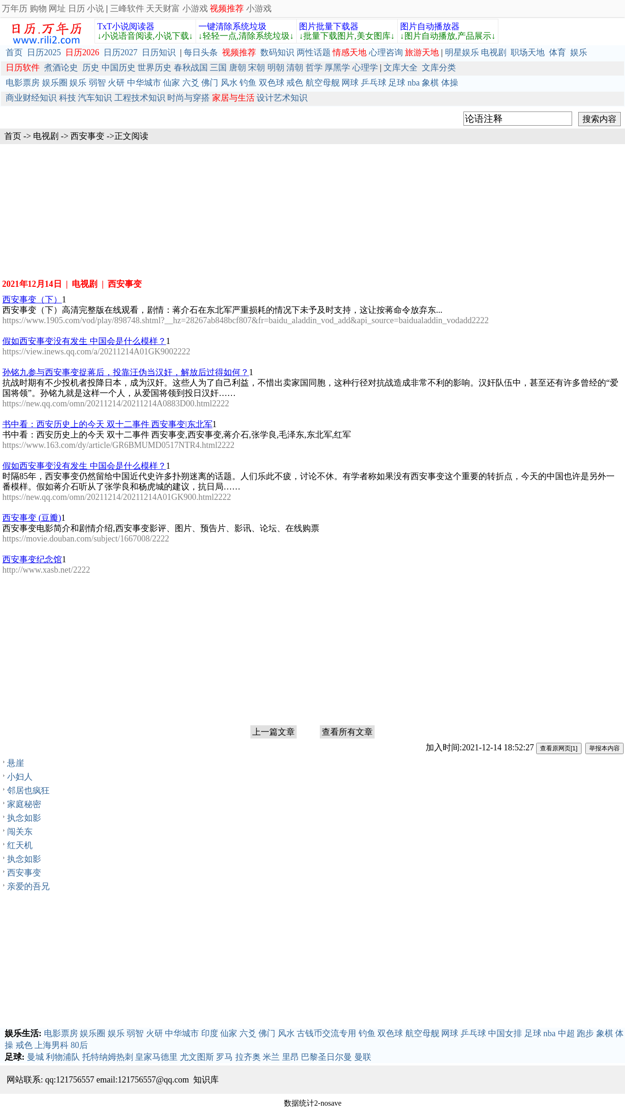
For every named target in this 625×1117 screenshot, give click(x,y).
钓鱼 (248, 82)
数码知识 (277, 52)
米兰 (271, 1057)
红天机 (20, 845)
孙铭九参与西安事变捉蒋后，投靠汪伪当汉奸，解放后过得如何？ (125, 372)
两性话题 (314, 52)
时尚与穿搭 (188, 98)
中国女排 (505, 1033)
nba (414, 82)
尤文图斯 (197, 1057)
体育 (557, 52)
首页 (14, 52)
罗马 (224, 1057)
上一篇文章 (273, 732)
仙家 (171, 82)
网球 (350, 82)
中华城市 (144, 82)
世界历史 (154, 67)
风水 (229, 82)
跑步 (585, 1033)
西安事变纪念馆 (32, 559)
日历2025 (44, 52)
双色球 (271, 82)
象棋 (430, 82)
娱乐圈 (55, 82)
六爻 (190, 82)
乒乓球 (373, 82)
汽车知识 (95, 98)
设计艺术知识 (282, 98)
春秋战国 (191, 67)
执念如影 (24, 818)
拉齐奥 (248, 1057)
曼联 (362, 1057)
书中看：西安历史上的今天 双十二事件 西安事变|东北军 (107, 424)
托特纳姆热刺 (107, 1057)
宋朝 (256, 67)
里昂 (290, 1057)
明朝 (275, 67)
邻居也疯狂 (28, 790)
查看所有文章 (347, 732)
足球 (396, 82)
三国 (218, 67)
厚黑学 (337, 67)
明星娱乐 (462, 52)
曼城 (35, 1057)
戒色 (294, 82)
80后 (79, 1045)
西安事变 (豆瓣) (31, 518)
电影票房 (23, 82)
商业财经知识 (31, 98)
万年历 (14, 8)
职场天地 (528, 52)
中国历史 (119, 67)
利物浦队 (63, 1057)
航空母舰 (323, 82)
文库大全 (401, 67)
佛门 (209, 82)
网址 (57, 8)
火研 (116, 82)
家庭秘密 (24, 804)
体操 (449, 82)
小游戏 (195, 8)
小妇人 (20, 777)
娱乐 (578, 52)
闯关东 (20, 831)
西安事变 (87, 136)
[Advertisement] (312, 210)
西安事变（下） (32, 299)
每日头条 (201, 52)
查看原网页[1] (559, 748)
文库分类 (439, 67)
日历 (76, 8)
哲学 (314, 67)
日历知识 (159, 52)
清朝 (294, 67)
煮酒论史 (61, 67)
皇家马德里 (156, 1057)
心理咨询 (386, 52)
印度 (209, 1033)
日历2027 (120, 52)
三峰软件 (127, 8)
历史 (90, 67)
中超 (566, 1033)
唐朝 (237, 67)
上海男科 (51, 1045)
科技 (67, 98)
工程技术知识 (139, 98)
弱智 (97, 82)
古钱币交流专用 (326, 1033)
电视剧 (493, 52)
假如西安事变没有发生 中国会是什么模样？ (84, 341)
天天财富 (163, 8)
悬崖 (15, 763)
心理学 (365, 67)
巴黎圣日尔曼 (326, 1057)
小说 (95, 8)
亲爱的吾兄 (28, 886)
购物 (38, 8)
